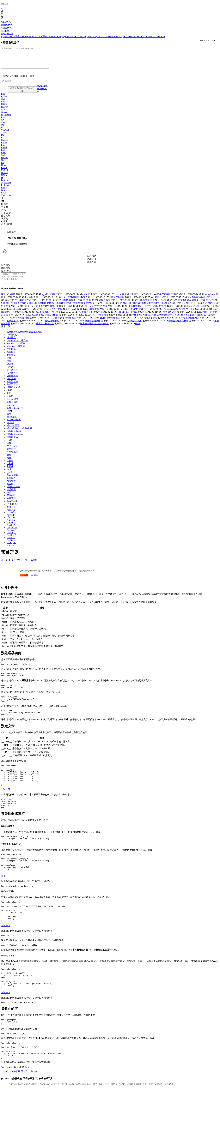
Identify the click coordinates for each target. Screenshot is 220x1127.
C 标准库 (12, 510)
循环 (10, 417)
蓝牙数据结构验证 (196, 303)
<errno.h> (11, 521)
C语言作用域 (56, 315)
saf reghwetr (210, 300)
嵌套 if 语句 (12, 408)
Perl (110, 36)
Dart (39, 36)
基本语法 (11, 358)
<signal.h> (11, 536)
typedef (10, 478)
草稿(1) (11, 236)
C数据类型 (94, 315)
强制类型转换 (13, 493)
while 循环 (12, 423)
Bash (114, 36)
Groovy (94, 36)
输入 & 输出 (12, 481)
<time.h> (11, 551)
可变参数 (11, 501)
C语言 (4, 108)
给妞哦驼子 (45, 318)
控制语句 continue (15, 440)
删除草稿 (22, 248)
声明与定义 (12, 452)
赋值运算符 (12, 388)
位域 (9, 475)
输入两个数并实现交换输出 (45, 321)
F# (68, 36)
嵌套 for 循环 (13, 432)
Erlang (120, 36)
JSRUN (4, 3)
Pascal (105, 36)
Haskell (133, 36)
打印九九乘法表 (144, 306)
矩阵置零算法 (150, 324)
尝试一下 (5, 804)
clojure (87, 36)
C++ (10, 36)
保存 (4, 211)
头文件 (10, 490)
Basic (3, 197)
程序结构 (11, 355)
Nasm (155, 36)
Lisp (143, 36)
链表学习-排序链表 (64, 324)
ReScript (5, 189)
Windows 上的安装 (16, 352)
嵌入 (4, 225)
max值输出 (156, 303)
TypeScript (6, 187)
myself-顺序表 (48, 300)
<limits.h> (11, 526)
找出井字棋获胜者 (45, 330)
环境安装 (12, 341)
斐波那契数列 (190, 324)
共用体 (10, 473)
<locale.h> (11, 528)
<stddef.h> (11, 541)
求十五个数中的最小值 (47, 312)
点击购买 (24, 582)
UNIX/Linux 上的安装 (17, 347)
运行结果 (91, 260)
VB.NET (74, 36)
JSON (3, 126)
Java (3, 103)
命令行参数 (12, 507)
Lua (100, 36)
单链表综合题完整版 (178, 327)
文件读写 (11, 484)
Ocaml (4, 169)
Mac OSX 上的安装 (16, 349)
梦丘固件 (34, 582)
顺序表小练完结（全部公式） (94, 330)
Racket (149, 36)
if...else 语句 (12, 405)
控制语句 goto (13, 443)
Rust (34, 36)
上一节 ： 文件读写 (10, 566)
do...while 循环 (14, 426)
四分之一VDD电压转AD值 (72, 303)
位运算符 (11, 385)
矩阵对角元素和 (134, 327)
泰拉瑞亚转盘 (184, 306)
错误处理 (11, 496)
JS (38, 95)
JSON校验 (6, 199)
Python (4, 36)
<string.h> (11, 549)
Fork (4, 214)
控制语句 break (14, 437)
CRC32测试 (18, 315)
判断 (10, 396)
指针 (9, 464)
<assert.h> (11, 516)
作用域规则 (12, 458)
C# (49, 36)
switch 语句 (12, 411)
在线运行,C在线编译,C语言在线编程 (24, 338)
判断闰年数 (62, 306)
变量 (9, 364)
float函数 (28, 303)
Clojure (4, 144)
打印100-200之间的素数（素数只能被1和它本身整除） (149, 309)
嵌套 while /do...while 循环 (19, 434)
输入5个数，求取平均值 (96, 321)
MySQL (4, 174)
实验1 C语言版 (8, 300)
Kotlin (54, 36)
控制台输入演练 (102, 306)
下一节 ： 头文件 (29, 566)
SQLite (28, 36)
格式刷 (5, 220)
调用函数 (11, 455)
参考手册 (11, 513)
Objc (3, 129)
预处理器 (11, 487)
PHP (22, 36)
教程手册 (91, 263)
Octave (4, 194)
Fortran (161, 36)
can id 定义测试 (123, 300)
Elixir (3, 192)
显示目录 (5, 333)
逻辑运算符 (12, 382)
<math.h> (11, 531)
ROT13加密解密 (133, 315)
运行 (4, 208)
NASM (4, 179)
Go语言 (16, 36)
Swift (81, 36)
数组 (9, 461)
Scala (126, 36)
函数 (10, 446)
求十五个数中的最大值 (96, 312)
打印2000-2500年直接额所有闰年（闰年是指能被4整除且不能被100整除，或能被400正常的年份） (49, 309)
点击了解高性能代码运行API (22, 93)
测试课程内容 (118, 303)
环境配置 (11, 344)
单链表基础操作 (92, 327)
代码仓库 (91, 266)
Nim (139, 36)
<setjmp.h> (12, 534)
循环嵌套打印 (24, 306)
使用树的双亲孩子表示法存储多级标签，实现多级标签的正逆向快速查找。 (171, 321)
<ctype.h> (11, 518)
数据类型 (11, 361)
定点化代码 (198, 312)
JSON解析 (42, 93)
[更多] (138, 330)
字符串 (10, 467)
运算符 (11, 373)
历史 (4, 222)
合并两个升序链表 (109, 324)
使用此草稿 (12, 248)
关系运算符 (12, 379)
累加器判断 (23, 324)
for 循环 (10, 429)
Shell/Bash (6, 119)
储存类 (10, 370)
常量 (9, 367)
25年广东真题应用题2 (167, 300)
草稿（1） (7, 217)
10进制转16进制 (85, 318)
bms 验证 (85, 300)
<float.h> (11, 523)
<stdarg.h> (11, 539)
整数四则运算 (169, 318)
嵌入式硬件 (42, 90)
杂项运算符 (12, 390)
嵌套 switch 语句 (15, 414)
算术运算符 (12, 376)
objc (64, 36)
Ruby (60, 36)
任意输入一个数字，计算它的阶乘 (150, 312)
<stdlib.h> (11, 546)
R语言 (44, 36)
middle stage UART (128, 318)
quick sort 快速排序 (176, 315)
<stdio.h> (11, 544)
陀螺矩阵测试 (52, 327)
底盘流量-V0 (13, 327)
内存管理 (11, 504)
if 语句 (10, 402)
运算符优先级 (13, 393)
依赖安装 (6, 228)
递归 (9, 498)
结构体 (10, 470)
